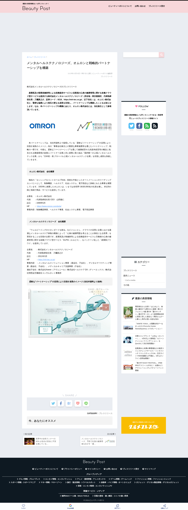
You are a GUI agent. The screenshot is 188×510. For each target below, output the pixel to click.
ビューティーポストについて (120, 6)
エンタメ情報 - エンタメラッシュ (58, 480)
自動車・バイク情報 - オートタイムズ (116, 483)
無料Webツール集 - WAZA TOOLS (75, 497)
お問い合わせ (140, 6)
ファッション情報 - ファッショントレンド (154, 480)
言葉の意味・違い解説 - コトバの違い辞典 (111, 497)
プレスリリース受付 (157, 6)
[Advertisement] (94, 31)
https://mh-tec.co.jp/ (46, 260)
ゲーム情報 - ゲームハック (121, 480)
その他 (126, 285)
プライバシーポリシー (73, 470)
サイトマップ (150, 470)
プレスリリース (105, 413)
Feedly (147, 130)
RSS (155, 130)
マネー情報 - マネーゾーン (51, 483)
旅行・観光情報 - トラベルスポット (81, 483)
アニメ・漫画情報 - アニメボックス (91, 480)
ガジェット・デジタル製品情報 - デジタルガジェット (157, 483)
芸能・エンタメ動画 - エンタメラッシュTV (95, 487)
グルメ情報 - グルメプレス (29, 480)
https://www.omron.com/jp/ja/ (49, 206)
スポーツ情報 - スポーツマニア (23, 483)
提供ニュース (129, 276)
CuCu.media (130, 280)
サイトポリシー (94, 470)
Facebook (139, 130)
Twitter (131, 130)
